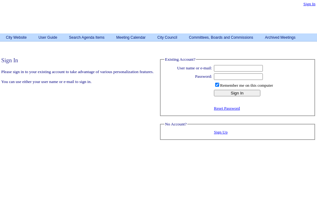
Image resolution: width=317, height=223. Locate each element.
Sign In (309, 4)
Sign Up (221, 132)
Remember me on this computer (246, 85)
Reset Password (227, 108)
